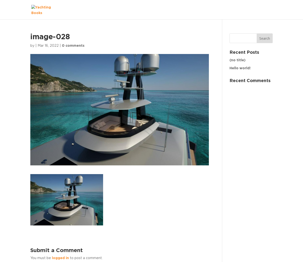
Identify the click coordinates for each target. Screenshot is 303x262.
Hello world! (240, 68)
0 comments (73, 45)
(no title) (237, 60)
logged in (60, 258)
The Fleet (259, 9)
